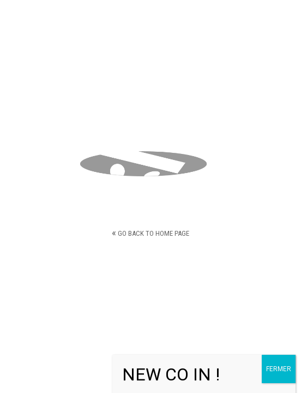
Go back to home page (150, 232)
